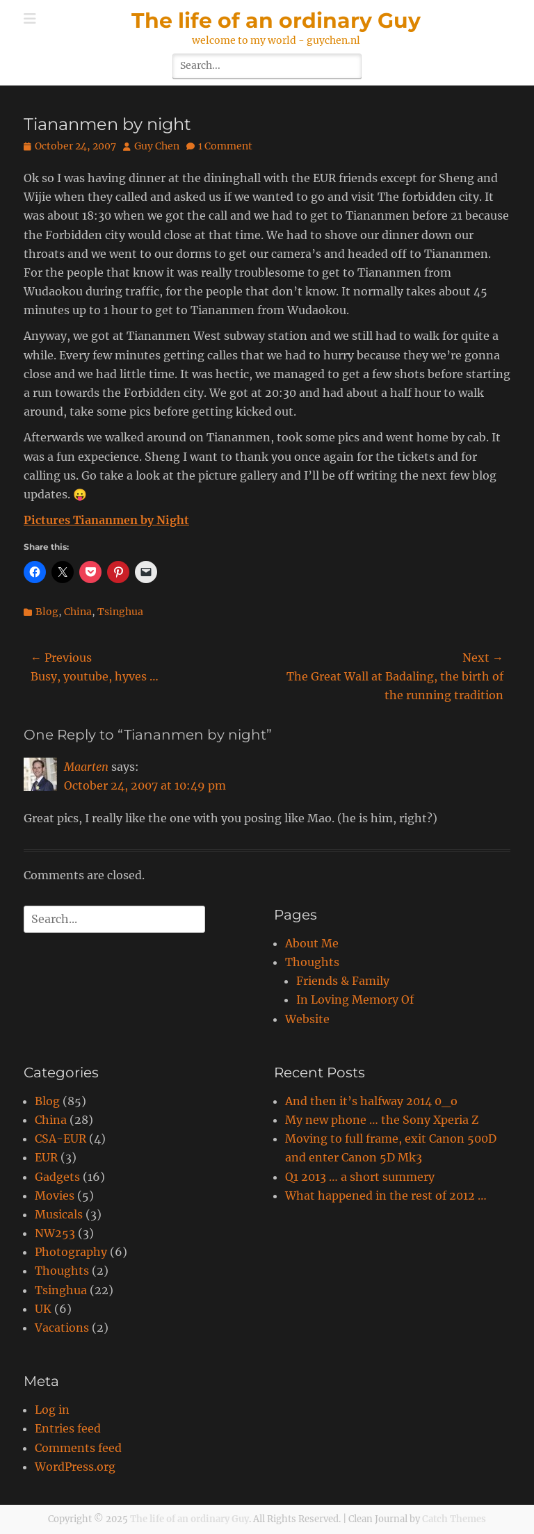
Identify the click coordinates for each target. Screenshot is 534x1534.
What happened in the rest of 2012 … (386, 1195)
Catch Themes (454, 1519)
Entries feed (68, 1428)
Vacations (62, 1328)
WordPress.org (75, 1467)
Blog (46, 611)
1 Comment (225, 146)
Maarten (86, 767)
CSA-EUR (60, 1138)
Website (307, 1019)
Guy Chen (156, 146)
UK (43, 1309)
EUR (46, 1157)
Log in (52, 1410)
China (78, 611)
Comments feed (78, 1448)
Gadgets (57, 1177)
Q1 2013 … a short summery (360, 1177)
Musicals (59, 1214)
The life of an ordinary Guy (276, 20)
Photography (71, 1252)
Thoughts (312, 962)
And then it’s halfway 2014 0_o (371, 1101)
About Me (312, 943)
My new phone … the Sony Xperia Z (381, 1120)
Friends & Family (342, 981)
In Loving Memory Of (355, 999)
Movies (54, 1195)
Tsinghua (120, 611)
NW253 (55, 1233)
